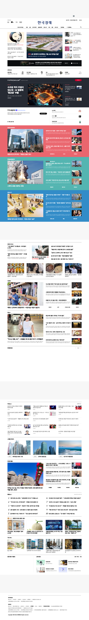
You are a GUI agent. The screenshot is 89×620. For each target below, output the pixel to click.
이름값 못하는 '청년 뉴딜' (12, 74)
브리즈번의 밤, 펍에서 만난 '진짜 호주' (55, 340)
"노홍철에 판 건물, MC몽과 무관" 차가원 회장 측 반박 (58, 211)
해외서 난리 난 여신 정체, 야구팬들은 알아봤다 (35, 275)
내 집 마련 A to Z (67, 96)
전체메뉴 (69, 27)
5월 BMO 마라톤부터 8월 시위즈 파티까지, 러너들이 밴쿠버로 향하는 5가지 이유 (58, 480)
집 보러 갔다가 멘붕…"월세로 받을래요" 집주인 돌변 (58, 203)
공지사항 (38, 556)
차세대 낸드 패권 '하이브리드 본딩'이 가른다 (68, 419)
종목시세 (63, 187)
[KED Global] (20, 22)
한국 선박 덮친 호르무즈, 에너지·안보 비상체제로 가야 (52, 74)
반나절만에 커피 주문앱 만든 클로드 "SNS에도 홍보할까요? (77, 56)
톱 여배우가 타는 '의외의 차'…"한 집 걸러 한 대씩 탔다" (24, 514)
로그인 (80, 20)
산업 (30, 27)
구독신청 (14, 599)
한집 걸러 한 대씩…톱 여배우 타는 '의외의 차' (62, 259)
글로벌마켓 (40, 27)
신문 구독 (67, 20)
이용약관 (40, 606)
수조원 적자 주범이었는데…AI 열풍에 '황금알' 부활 (15, 90)
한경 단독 (9, 84)
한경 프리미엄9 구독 (73, 20)
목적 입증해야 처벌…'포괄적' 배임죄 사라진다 (77, 42)
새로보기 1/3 (79, 403)
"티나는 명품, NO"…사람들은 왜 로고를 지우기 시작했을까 (25, 339)
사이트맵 (27, 606)
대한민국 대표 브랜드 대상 (19, 518)
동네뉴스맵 (52, 218)
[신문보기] (8, 22)
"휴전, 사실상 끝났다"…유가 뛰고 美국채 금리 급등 (15, 52)
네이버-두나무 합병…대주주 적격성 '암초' (56, 131)
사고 (81, 556)
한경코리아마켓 (11, 127)
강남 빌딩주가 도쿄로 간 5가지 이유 (73, 551)
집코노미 (45, 27)
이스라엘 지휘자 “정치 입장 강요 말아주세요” (57, 284)
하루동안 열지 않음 (75, 63)
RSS (36, 606)
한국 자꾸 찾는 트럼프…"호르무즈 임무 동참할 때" (58, 172)
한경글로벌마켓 (11, 159)
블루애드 (29, 599)
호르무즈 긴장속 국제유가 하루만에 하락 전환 (14, 406)
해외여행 (67, 487)
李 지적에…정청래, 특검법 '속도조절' (66, 431)
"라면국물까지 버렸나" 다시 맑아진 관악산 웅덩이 (54, 275)
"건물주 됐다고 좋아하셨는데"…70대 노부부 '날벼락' (53, 551)
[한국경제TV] (12, 22)
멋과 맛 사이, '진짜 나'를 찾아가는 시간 (55, 332)
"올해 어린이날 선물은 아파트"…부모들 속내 (17, 254)
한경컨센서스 (52, 154)
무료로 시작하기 (43, 113)
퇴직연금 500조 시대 (15, 457)
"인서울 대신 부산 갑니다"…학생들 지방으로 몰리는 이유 (63, 506)
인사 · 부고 (77, 556)
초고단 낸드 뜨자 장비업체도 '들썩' (41, 419)
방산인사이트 (67, 84)
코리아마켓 (34, 27)
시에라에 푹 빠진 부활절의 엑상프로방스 (55, 292)
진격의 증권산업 (39, 457)
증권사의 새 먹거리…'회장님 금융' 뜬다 (19, 154)
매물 (63, 218)
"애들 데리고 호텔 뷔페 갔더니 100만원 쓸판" (62, 249)
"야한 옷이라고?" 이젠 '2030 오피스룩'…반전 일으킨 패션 (63, 510)
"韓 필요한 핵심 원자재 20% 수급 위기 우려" (68, 412)
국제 (49, 27)
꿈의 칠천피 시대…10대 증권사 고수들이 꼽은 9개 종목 (23, 510)
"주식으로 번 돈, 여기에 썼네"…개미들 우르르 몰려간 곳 (24, 502)
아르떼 (8, 281)
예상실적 (51, 187)
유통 (52, 27)
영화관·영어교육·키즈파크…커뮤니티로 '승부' (21, 219)
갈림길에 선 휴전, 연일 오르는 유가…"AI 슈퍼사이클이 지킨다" (58, 164)
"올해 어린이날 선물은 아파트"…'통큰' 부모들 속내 (58, 195)
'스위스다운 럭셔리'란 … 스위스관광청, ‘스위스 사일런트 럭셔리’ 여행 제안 (58, 464)
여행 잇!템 (77, 487)
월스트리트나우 (50, 161)
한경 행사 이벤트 (11, 556)
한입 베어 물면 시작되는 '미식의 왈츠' (55, 316)
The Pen (9, 537)
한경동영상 (10, 348)
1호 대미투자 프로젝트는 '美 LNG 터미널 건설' (43, 54)
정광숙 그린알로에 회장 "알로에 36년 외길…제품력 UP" (72, 532)
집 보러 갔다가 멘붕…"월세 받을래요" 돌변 (61, 256)
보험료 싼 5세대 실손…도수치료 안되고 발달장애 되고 (77, 49)
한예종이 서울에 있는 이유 (32, 74)
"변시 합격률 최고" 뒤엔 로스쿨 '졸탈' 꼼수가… (77, 34)
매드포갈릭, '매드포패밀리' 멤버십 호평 (15, 532)
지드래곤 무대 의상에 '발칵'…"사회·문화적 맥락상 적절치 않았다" (65, 498)
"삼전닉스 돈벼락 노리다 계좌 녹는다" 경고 (61, 253)
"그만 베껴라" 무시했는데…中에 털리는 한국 (16, 247)
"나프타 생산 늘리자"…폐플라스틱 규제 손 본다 (18, 419)
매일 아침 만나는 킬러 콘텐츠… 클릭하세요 (40, 258)
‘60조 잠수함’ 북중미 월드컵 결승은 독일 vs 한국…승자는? (70, 88)
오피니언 (56, 27)
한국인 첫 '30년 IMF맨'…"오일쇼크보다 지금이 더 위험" (15, 57)
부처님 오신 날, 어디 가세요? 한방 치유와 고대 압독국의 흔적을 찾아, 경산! (24, 489)
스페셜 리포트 (10, 439)
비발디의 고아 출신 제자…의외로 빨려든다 (56, 300)
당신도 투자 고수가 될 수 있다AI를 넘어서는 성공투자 (15, 44)
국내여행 (59, 487)
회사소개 (9, 599)
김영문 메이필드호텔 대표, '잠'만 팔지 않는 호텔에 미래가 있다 (58, 472)
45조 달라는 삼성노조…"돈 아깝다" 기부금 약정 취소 (62, 514)
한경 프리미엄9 (20, 27)
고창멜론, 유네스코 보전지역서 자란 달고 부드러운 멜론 (35, 532)
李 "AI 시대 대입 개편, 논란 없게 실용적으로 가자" (40, 425)
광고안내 (24, 599)
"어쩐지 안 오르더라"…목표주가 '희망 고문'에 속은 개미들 (24, 506)
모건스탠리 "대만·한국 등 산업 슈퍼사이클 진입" (57, 180)
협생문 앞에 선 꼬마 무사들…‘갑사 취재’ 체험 (66, 406)
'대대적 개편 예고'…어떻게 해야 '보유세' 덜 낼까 (70, 100)
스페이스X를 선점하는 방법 (15, 186)
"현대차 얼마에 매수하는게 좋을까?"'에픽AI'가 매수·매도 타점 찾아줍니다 (14, 48)
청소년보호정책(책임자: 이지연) (56, 606)
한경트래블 (10, 461)
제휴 (13, 606)
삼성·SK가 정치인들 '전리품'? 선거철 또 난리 (62, 246)
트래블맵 (50, 487)
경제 (27, 27)
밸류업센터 (75, 218)
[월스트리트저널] (16, 22)
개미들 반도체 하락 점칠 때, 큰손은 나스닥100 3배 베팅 (58, 139)
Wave (8, 312)
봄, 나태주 (9, 550)
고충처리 (19, 599)
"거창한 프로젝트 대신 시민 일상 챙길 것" (14, 425)
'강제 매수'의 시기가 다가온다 (34, 550)
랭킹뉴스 (9, 494)
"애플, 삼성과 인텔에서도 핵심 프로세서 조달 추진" (40, 406)
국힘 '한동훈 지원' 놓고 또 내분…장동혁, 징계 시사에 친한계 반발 (14, 432)
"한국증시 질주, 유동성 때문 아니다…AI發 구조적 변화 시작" (58, 147)
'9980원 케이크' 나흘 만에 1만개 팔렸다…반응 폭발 (15, 275)
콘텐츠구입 (17, 606)
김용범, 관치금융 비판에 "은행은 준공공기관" (68, 425)
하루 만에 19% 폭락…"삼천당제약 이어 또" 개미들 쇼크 (24, 498)
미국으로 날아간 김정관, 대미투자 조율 (15, 413)
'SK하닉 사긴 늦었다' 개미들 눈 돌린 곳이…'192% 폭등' (62, 502)
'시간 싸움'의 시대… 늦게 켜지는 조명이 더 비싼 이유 (58, 323)
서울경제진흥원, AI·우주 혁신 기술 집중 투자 (54, 532)
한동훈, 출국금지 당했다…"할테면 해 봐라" (73, 275)
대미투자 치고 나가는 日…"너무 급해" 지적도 (41, 413)
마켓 (75, 154)
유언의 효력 (67, 74)
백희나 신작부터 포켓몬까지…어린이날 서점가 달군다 (23, 307)
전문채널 (62, 27)
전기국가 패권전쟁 (65, 457)
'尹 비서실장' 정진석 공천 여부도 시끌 (41, 431)
